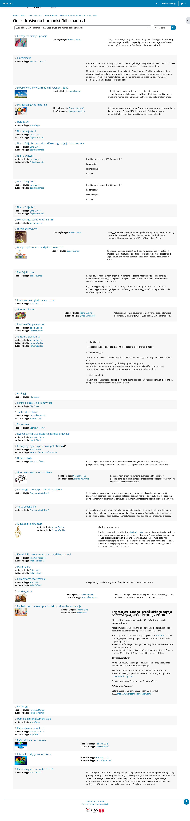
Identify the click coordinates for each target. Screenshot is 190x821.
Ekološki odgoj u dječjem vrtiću (34, 411)
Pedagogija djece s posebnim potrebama (40, 454)
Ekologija (22, 402)
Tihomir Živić (82, 618)
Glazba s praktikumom (30, 532)
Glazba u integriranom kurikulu (34, 481)
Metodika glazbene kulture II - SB (35, 228)
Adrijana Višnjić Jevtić (39, 501)
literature (160, 644)
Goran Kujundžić (76, 116)
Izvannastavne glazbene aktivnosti (36, 308)
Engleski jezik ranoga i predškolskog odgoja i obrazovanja (49, 615)
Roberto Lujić (36, 427)
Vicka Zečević (36, 581)
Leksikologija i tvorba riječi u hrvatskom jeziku (42, 96)
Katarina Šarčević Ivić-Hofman (43, 460)
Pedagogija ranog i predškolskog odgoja (39, 498)
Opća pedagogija (26, 515)
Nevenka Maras (37, 718)
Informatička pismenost (30, 333)
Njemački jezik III (26, 139)
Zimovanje (23, 433)
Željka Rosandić (37, 146)
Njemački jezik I (26, 164)
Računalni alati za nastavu (31, 749)
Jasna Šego (35, 133)
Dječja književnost (27, 237)
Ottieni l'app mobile (95, 810)
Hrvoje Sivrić (35, 448)
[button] (157, 12)
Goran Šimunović (38, 424)
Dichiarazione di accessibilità (95, 812)
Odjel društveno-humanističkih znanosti (78, 24)
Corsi (23, 24)
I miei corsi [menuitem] (8, 12)
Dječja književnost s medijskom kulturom (40, 256)
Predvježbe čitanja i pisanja (32, 44)
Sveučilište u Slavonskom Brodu (43, 24)
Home (16, 24)
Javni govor (23, 130)
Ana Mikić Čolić (36, 470)
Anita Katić (35, 578)
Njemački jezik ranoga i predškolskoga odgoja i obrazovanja (50, 152)
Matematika (24, 575)
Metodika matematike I (30, 736)
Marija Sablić (35, 458)
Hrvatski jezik (24, 466)
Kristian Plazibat (37, 569)
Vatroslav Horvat (37, 70)
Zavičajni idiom (25, 281)
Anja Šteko (34, 743)
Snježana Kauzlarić (76, 119)
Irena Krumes (74, 48)
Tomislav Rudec (37, 740)
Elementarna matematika (31, 587)
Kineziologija (24, 66)
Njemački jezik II (26, 190)
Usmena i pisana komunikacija (34, 727)
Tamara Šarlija (36, 351)
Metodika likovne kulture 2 (32, 113)
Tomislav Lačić (36, 339)
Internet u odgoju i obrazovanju (34, 762)
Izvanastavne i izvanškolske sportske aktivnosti (43, 442)
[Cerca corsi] (162, 36)
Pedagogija (23, 715)
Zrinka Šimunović (87, 324)
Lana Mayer (35, 143)
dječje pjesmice (136, 540)
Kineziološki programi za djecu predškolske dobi (44, 563)
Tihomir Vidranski (38, 566)
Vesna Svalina (36, 231)
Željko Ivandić (36, 336)
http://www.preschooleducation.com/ (134, 702)
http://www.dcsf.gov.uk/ (122, 684)
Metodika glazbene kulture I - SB (35, 777)
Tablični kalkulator (27, 420)
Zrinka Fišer (81, 621)
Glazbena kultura (26, 318)
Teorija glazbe (24, 599)
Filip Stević (34, 405)
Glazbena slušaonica (28, 345)
